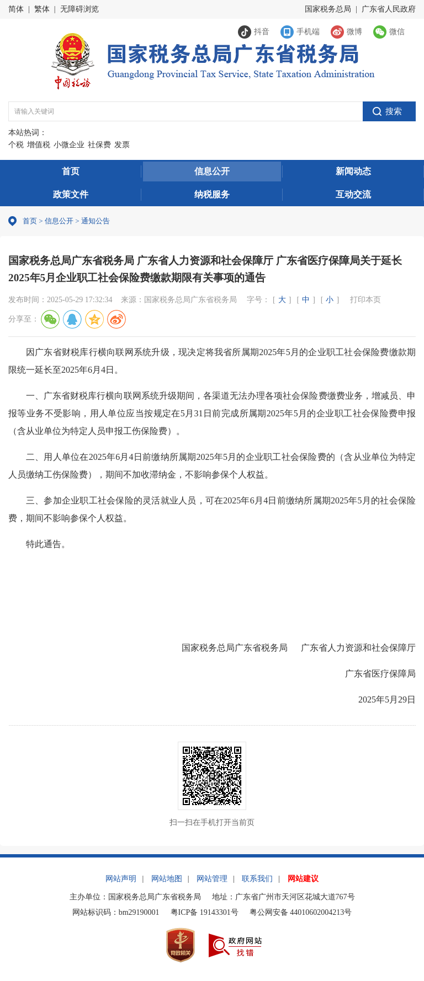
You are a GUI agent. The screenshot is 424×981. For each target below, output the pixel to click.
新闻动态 (353, 171)
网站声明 (120, 879)
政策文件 (70, 194)
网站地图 (166, 879)
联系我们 (257, 879)
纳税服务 (212, 194)
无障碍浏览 (79, 9)
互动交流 (353, 194)
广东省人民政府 (389, 9)
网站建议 (303, 879)
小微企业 (69, 145)
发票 (122, 145)
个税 (16, 145)
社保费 (99, 145)
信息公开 (212, 171)
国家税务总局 (328, 9)
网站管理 (212, 879)
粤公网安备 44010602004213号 (301, 912)
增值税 (38, 145)
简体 (16, 9)
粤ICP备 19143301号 (205, 912)
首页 (71, 171)
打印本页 (365, 300)
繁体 (42, 9)
